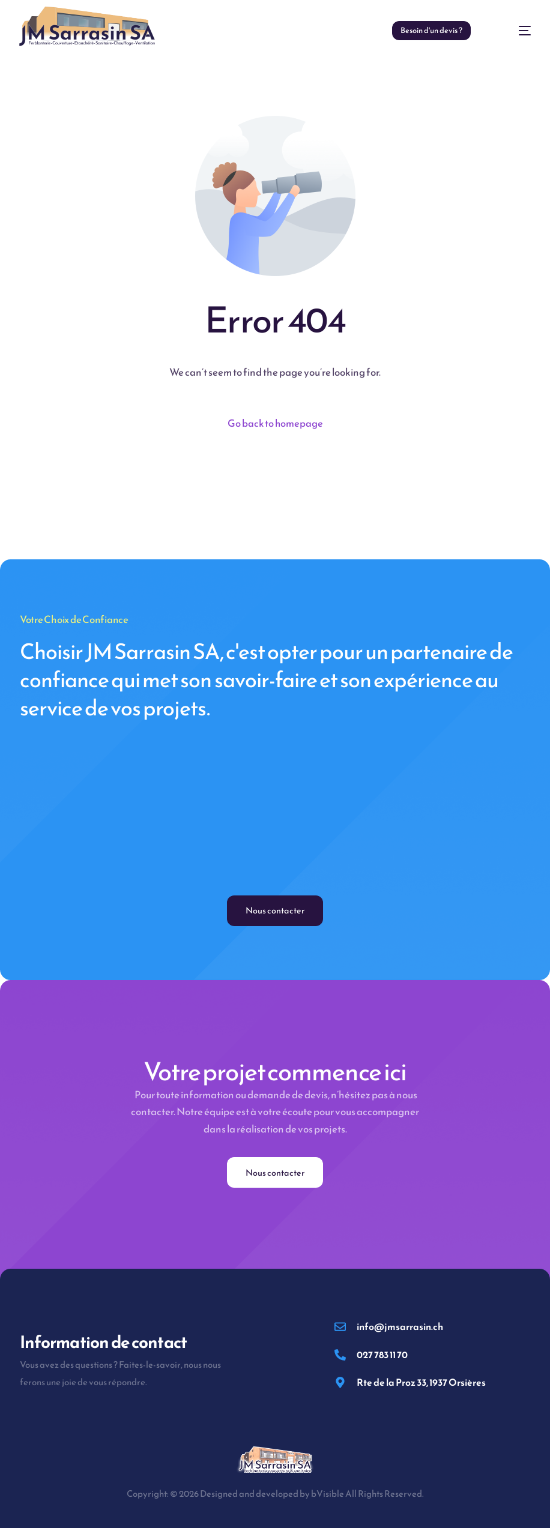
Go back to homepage (275, 424)
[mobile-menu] (512, 31)
